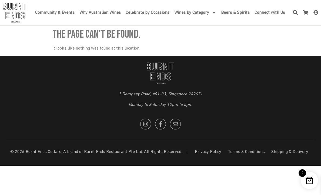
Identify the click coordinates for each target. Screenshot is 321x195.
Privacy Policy (208, 152)
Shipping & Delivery (289, 152)
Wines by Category (195, 13)
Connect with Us (270, 12)
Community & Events (55, 12)
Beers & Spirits (235, 12)
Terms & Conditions (246, 152)
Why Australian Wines (100, 12)
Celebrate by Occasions (147, 12)
